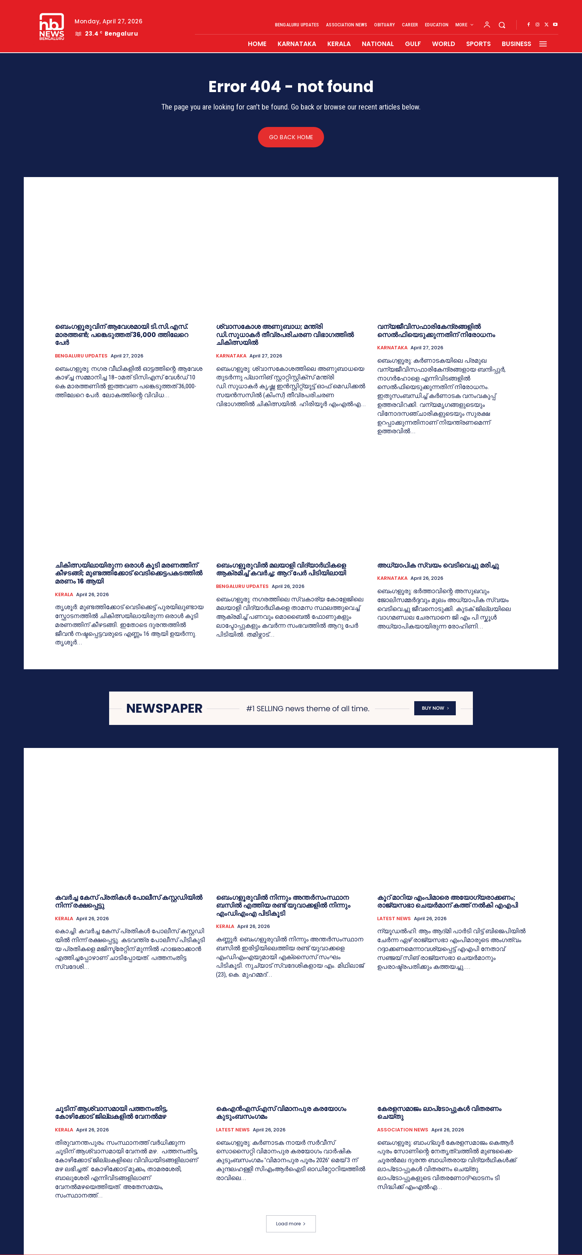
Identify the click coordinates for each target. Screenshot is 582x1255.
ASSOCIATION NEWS (402, 1130)
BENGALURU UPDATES (81, 356)
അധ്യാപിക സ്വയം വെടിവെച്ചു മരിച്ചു (438, 565)
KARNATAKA (231, 356)
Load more (291, 1224)
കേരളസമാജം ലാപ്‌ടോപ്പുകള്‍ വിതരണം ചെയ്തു (439, 1113)
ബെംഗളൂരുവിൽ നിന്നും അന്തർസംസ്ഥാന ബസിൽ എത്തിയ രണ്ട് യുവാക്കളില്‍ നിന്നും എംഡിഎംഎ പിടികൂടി (283, 905)
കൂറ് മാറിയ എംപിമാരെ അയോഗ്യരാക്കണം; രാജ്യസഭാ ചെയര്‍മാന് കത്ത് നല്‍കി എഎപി (447, 902)
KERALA (64, 595)
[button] (502, 25)
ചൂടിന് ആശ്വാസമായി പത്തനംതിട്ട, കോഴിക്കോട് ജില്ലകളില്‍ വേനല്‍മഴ (111, 1113)
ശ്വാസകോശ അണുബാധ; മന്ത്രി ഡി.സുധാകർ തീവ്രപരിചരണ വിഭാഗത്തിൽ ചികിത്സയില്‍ (285, 334)
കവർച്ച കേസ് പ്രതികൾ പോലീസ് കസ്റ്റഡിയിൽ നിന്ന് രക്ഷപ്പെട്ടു (128, 902)
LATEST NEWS (394, 919)
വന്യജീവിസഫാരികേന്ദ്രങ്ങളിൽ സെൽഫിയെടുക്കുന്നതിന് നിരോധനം (436, 331)
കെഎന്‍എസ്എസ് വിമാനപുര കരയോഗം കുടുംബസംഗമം (281, 1113)
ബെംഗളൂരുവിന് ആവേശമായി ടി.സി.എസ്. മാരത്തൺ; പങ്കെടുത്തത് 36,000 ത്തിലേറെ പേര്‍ (121, 334)
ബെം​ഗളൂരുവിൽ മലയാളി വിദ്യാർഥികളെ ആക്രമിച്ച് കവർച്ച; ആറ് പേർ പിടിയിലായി (281, 569)
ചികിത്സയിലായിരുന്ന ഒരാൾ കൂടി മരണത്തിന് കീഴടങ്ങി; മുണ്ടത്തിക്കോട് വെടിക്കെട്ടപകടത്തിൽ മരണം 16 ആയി (128, 573)
